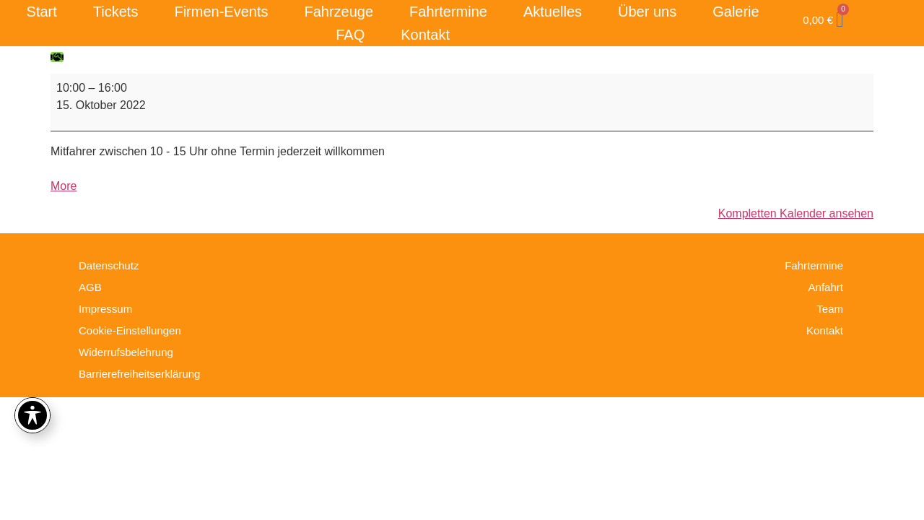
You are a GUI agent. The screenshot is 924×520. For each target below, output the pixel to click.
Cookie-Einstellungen (130, 330)
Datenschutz (109, 265)
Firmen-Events (221, 12)
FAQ (350, 35)
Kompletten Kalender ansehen (795, 213)
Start (42, 12)
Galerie (735, 12)
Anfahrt (825, 287)
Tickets (116, 12)
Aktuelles (552, 12)
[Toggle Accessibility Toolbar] (32, 415)
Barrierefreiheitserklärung (139, 374)
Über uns (647, 12)
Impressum (105, 309)
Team (829, 309)
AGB (90, 287)
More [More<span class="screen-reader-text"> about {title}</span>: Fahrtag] (64, 186)
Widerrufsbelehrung (126, 352)
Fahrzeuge (338, 12)
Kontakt (425, 35)
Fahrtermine (448, 12)
